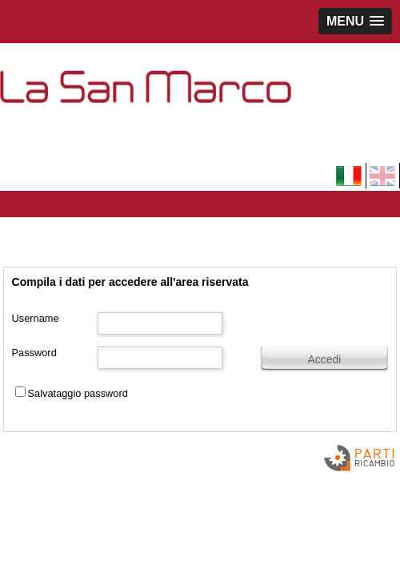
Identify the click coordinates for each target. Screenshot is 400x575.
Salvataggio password (78, 393)
